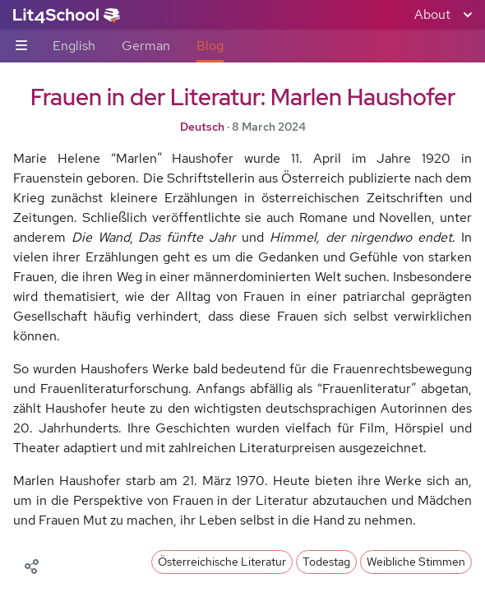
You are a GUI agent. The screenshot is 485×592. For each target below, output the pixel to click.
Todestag (326, 561)
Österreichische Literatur (222, 561)
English (74, 45)
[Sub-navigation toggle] (21, 46)
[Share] (31, 565)
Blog (210, 45)
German (146, 45)
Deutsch (202, 126)
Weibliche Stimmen (416, 561)
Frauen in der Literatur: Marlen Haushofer (242, 97)
